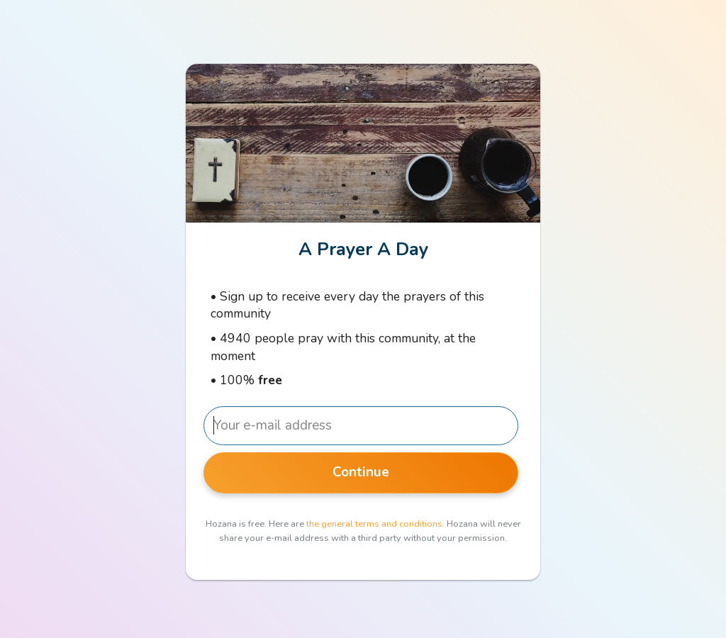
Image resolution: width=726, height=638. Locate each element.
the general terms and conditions (374, 523)
